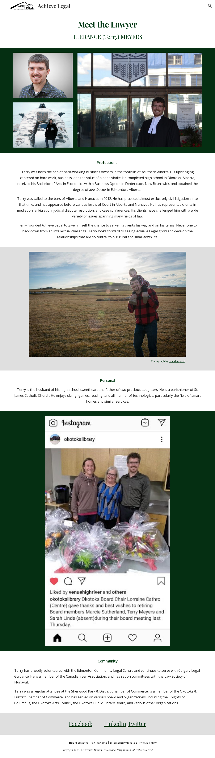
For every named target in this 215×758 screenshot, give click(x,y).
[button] (5, 6)
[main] (107, 30)
